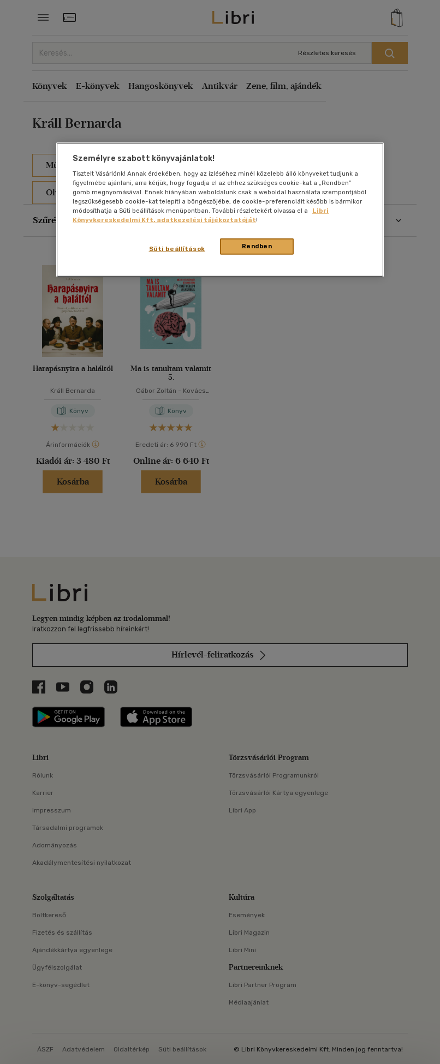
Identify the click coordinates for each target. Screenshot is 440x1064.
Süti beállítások (177, 249)
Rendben (257, 246)
